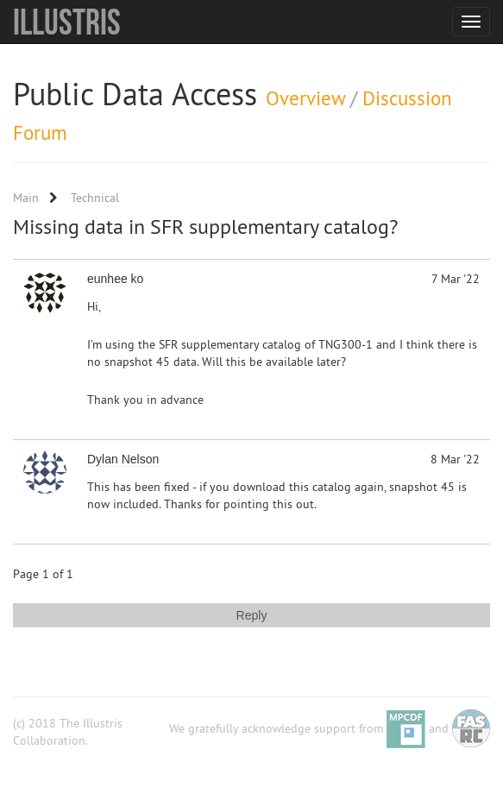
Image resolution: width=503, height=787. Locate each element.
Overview (305, 97)
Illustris (67, 21)
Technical (95, 197)
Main (26, 197)
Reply (251, 615)
